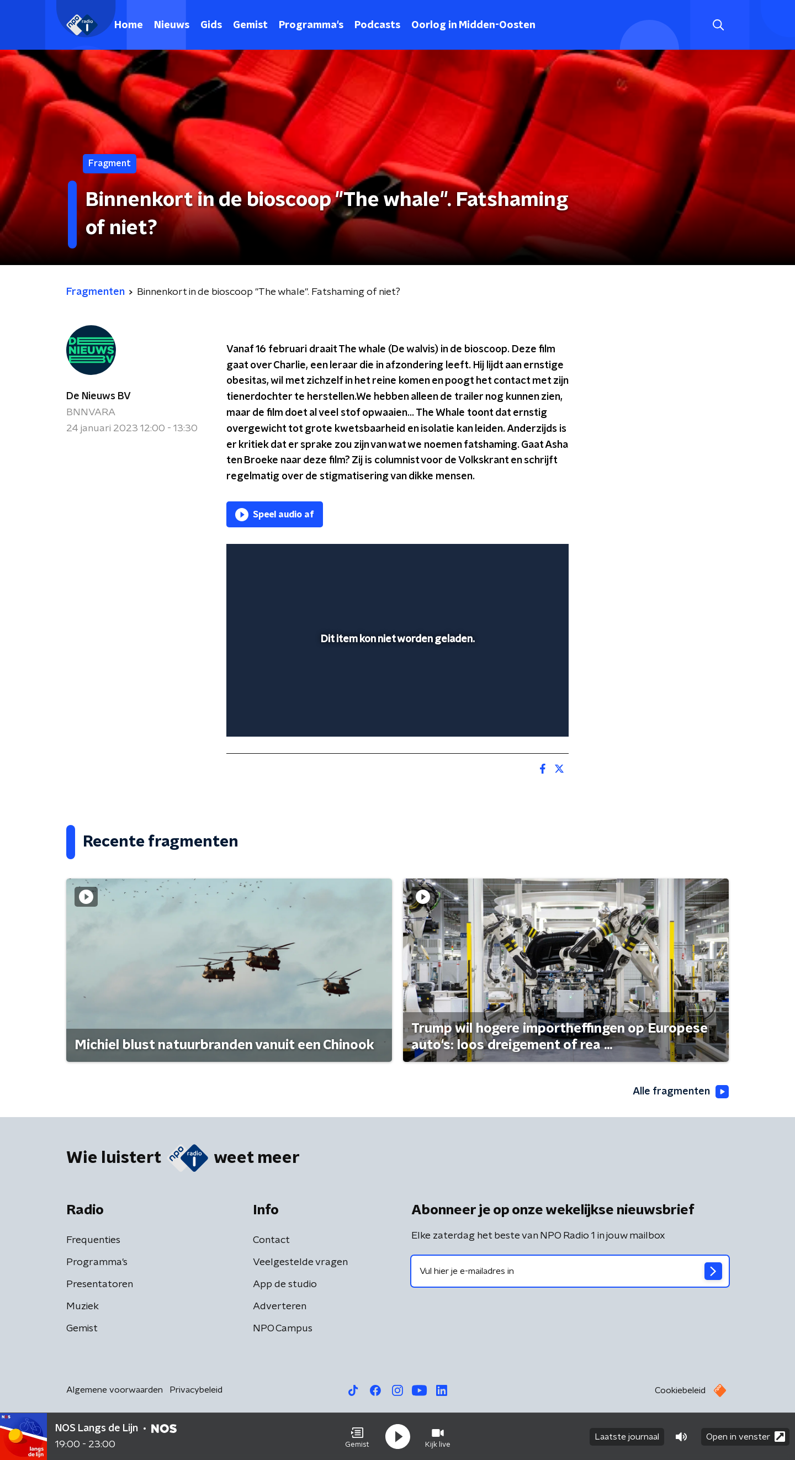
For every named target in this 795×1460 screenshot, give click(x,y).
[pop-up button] (519, 712)
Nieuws (171, 25)
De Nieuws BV (98, 396)
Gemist (250, 25)
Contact (271, 1240)
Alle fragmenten (681, 1091)
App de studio (285, 1284)
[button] (357, 1436)
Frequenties (93, 1240)
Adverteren (279, 1306)
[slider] (396, 682)
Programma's (311, 25)
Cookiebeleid (680, 1390)
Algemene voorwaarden (114, 1389)
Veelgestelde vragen (300, 1262)
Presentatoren (99, 1284)
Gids (211, 25)
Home (128, 25)
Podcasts (377, 25)
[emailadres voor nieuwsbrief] (570, 1271)
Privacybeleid (195, 1389)
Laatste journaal (627, 1436)
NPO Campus (282, 1329)
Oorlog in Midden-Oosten (473, 25)
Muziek (82, 1306)
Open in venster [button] (745, 1436)
